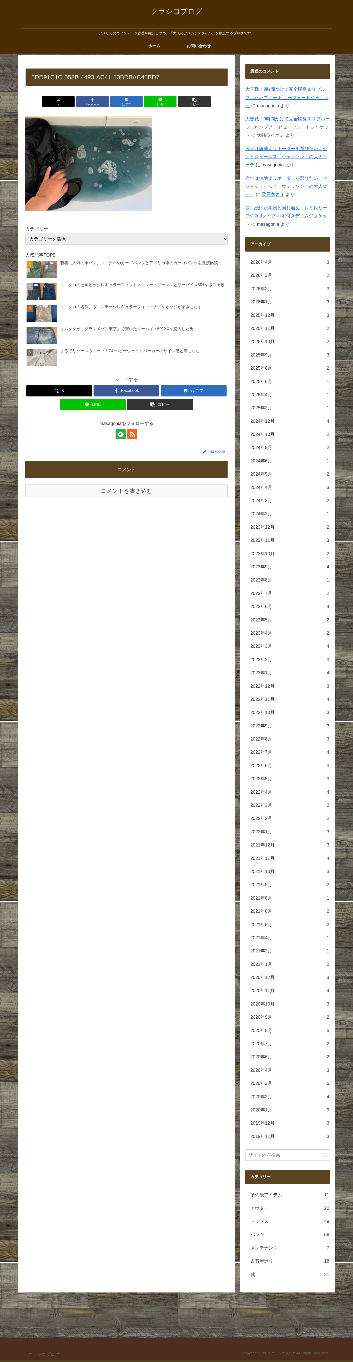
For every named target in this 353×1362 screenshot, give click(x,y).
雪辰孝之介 (272, 194)
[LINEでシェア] (160, 101)
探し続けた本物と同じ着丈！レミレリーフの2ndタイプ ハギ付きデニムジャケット (286, 216)
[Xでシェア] (58, 101)
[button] (194, 101)
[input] (287, 1155)
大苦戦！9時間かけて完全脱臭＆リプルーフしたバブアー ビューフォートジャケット (287, 97)
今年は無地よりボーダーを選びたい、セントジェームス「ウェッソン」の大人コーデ (286, 157)
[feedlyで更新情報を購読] (121, 434)
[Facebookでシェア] (92, 101)
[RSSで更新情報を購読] (132, 434)
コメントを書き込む (126, 491)
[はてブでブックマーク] (126, 101)
